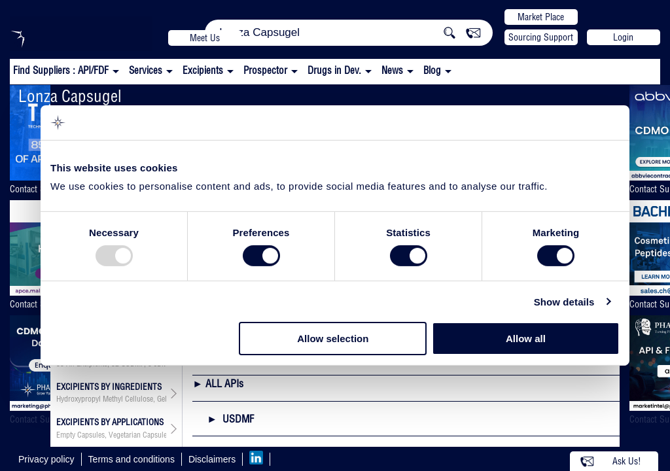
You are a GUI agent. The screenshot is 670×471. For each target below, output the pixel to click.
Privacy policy (46, 459)
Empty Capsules (80, 435)
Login (623, 37)
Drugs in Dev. (334, 70)
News (392, 70)
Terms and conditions (131, 459)
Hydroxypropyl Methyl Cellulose (104, 399)
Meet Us (205, 38)
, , (111, 399)
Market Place (541, 17)
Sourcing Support (540, 37)
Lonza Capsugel (70, 96)
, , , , (111, 435)
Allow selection (332, 338)
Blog (432, 70)
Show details (564, 301)
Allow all (526, 338)
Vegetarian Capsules (139, 435)
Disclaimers (212, 459)
